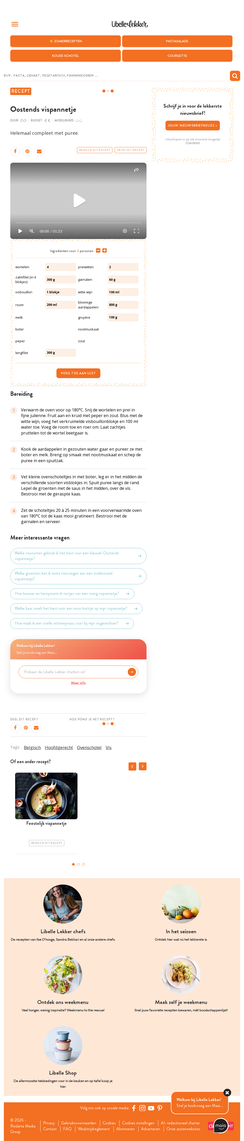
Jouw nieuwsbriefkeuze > (193, 125)
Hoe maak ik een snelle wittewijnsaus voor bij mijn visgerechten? (72, 623)
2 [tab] (78, 864)
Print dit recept (130, 150)
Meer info (78, 682)
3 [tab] (83, 864)
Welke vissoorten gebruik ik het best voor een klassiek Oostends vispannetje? (78, 556)
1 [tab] (73, 864)
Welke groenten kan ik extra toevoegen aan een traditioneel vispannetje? (78, 576)
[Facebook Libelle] (134, 1108)
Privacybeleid (193, 142)
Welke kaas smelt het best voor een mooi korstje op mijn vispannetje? (76, 609)
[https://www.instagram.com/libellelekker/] (142, 1108)
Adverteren (150, 1129)
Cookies (109, 1123)
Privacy (49, 1123)
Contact (50, 1129)
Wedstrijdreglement (94, 1129)
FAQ (67, 1129)
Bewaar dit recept (94, 150)
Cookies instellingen (138, 1123)
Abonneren (125, 1129)
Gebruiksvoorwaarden (78, 1123)
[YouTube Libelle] (151, 1108)
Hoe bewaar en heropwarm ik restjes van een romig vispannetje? (72, 594)
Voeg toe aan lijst (78, 373)
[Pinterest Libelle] (160, 1108)
